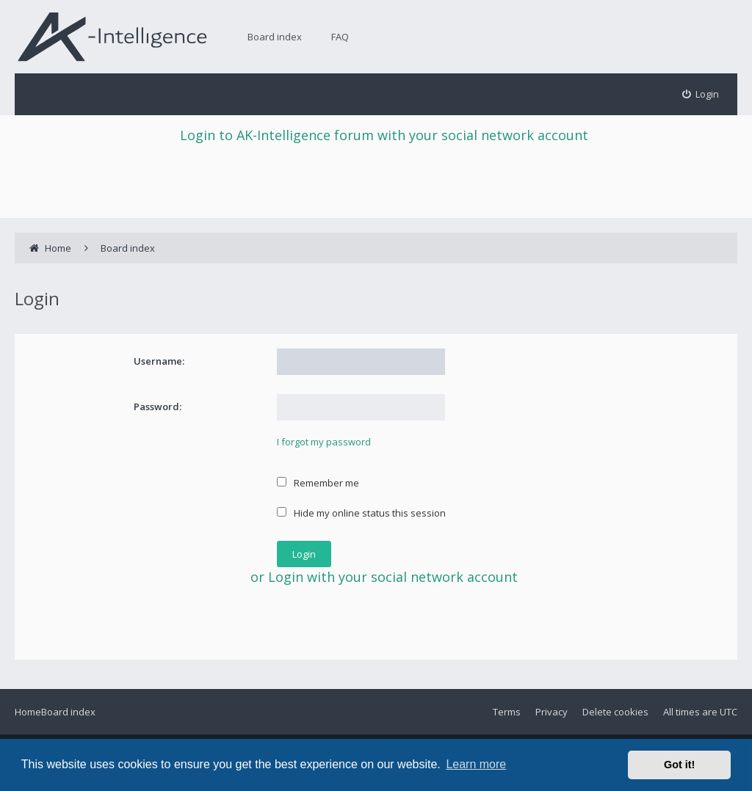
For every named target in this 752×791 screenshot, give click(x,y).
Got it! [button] (679, 764)
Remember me (318, 482)
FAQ (340, 36)
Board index (274, 36)
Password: (157, 406)
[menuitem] (701, 94)
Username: (159, 361)
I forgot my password (324, 441)
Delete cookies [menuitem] (615, 711)
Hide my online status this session (361, 513)
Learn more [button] (476, 764)
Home (28, 711)
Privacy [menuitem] (551, 711)
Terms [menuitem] (507, 711)
